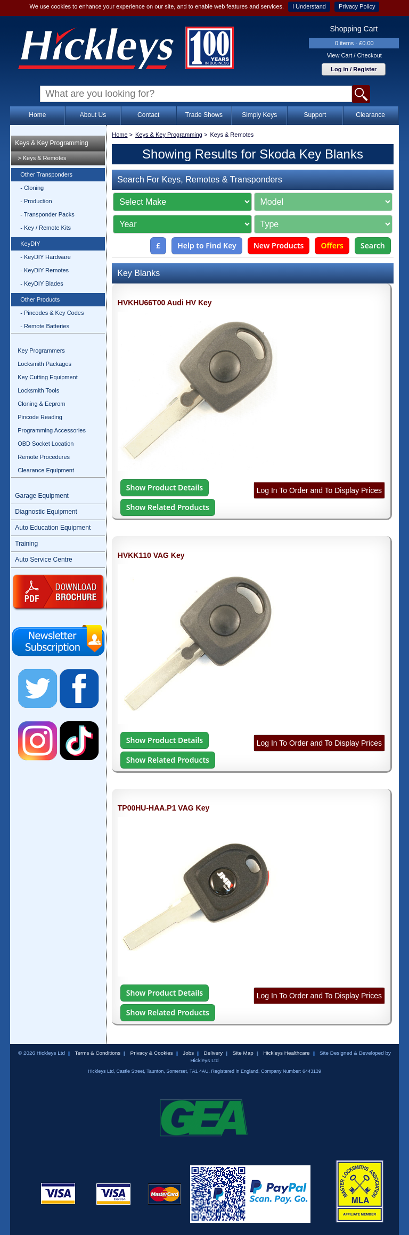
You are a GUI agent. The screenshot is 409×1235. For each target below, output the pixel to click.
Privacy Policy (357, 6)
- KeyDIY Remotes (44, 270)
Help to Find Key (206, 245)
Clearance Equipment (46, 470)
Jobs (188, 1053)
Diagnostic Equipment (46, 511)
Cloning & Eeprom (41, 403)
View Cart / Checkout (354, 55)
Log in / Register (354, 69)
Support (315, 115)
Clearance (370, 115)
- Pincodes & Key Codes (52, 313)
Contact (148, 115)
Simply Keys (259, 115)
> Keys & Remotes (42, 158)
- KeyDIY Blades (41, 283)
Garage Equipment (42, 495)
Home (37, 115)
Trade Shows (204, 115)
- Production (36, 201)
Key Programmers (41, 350)
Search (373, 245)
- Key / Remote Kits (45, 227)
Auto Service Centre (43, 559)
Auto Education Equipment (53, 527)
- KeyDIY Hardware (45, 257)
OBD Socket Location (45, 443)
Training (26, 543)
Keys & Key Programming (51, 143)
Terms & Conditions (97, 1053)
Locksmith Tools (38, 390)
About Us (93, 115)
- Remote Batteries (44, 326)
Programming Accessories (52, 430)
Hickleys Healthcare (286, 1053)
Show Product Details (164, 487)
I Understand (309, 6)
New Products (278, 245)
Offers (332, 245)
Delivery (213, 1053)
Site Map (243, 1053)
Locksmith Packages (44, 364)
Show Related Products (167, 507)
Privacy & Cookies (151, 1053)
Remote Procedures (44, 457)
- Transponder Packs (47, 214)
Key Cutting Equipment (48, 377)
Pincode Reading (40, 417)
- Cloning (32, 188)
